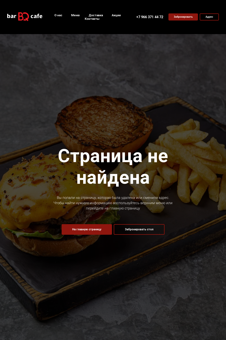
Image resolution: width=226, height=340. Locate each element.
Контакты (92, 18)
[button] (183, 16)
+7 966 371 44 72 (149, 17)
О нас (58, 15)
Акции (116, 15)
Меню (75, 15)
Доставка (96, 15)
